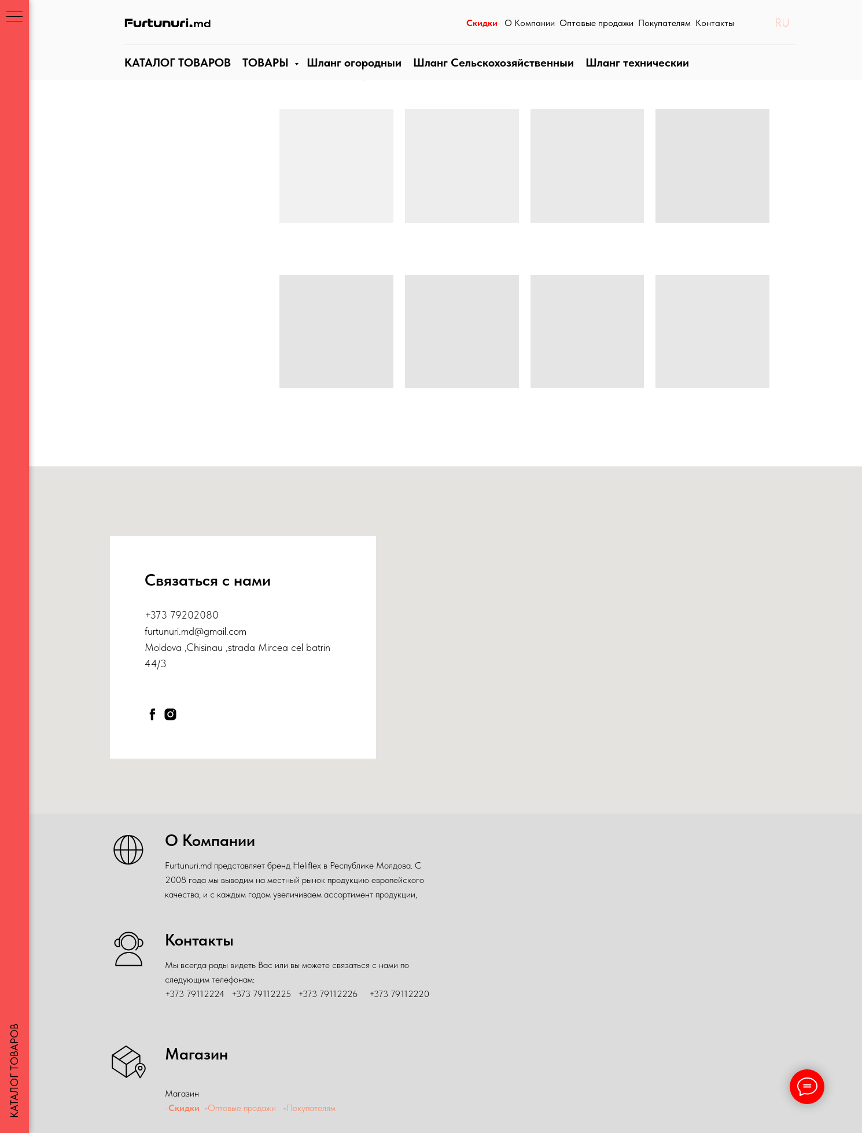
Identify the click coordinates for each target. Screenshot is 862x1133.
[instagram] (170, 714)
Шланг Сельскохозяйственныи (489, 74)
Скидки (184, 1107)
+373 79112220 (399, 993)
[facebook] (152, 714)
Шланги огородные (352, 74)
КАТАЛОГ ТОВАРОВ (176, 74)
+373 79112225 (261, 993)
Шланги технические (631, 74)
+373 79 (163, 615)
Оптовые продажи (242, 1107)
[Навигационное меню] (14, 17)
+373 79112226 (328, 993)
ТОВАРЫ (264, 74)
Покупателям (312, 1107)
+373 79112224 (194, 993)
